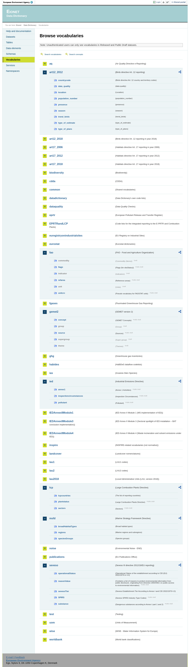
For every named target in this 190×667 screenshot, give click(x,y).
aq (50, 63)
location (62, 92)
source (61, 333)
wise (52, 631)
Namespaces (12, 71)
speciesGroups (65, 538)
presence (62, 104)
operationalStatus (67, 573)
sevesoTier (63, 591)
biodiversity (56, 172)
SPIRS (61, 597)
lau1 (51, 462)
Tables (9, 42)
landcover (55, 453)
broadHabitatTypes (67, 526)
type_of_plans (65, 129)
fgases (53, 303)
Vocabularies (13, 59)
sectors (62, 508)
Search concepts (76, 54)
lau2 (51, 470)
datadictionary (58, 198)
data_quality (64, 86)
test (51, 614)
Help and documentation (18, 31)
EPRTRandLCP (58, 223)
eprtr (52, 215)
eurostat (54, 244)
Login (158, 2)
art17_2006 (56, 147)
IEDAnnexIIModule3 (61, 421)
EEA (19, 2)
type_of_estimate (66, 123)
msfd (52, 518)
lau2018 (54, 479)
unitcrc (61, 293)
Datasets (10, 36)
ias (51, 373)
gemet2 (53, 311)
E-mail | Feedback (15, 657)
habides (54, 364)
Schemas (11, 54)
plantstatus (63, 501)
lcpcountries (64, 495)
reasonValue (64, 581)
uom (52, 622)
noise (52, 548)
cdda (52, 181)
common (54, 189)
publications (56, 557)
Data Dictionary (30, 25)
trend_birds (63, 116)
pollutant (62, 402)
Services (10, 65)
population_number (67, 98)
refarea (61, 280)
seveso (53, 565)
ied (51, 381)
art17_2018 (56, 164)
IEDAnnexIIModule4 (61, 433)
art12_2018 (56, 138)
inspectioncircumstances (70, 396)
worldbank (55, 639)
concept (62, 320)
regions (62, 532)
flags (60, 267)
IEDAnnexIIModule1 (61, 412)
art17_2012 (56, 155)
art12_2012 (56, 72)
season (61, 111)
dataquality (56, 206)
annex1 (61, 389)
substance (63, 604)
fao (51, 252)
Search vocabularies (52, 54)
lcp (51, 487)
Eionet (18, 25)
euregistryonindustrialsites (65, 235)
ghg (51, 356)
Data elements (13, 48)
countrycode (64, 80)
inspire (53, 445)
